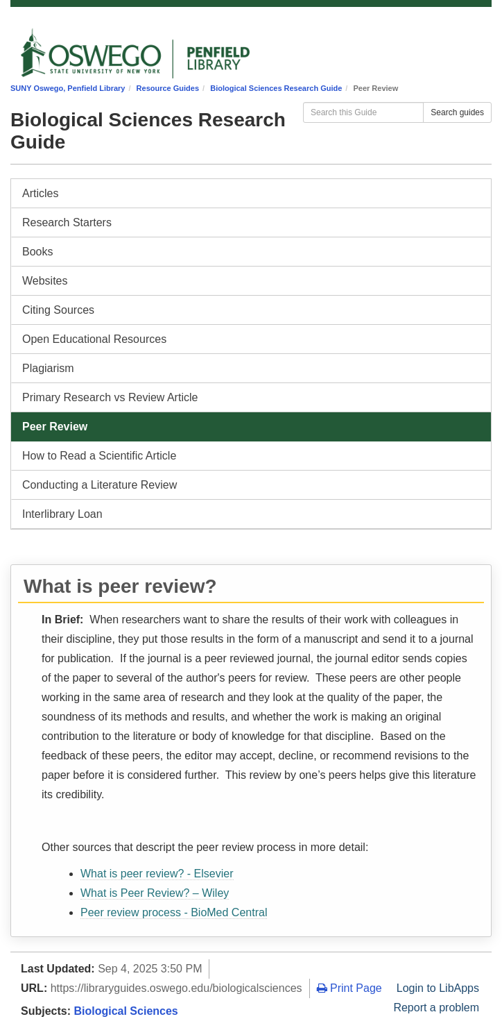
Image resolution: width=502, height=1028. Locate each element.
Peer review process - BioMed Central (173, 912)
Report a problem (436, 1007)
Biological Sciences (125, 1011)
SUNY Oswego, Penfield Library (67, 88)
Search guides (457, 112)
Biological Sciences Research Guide (276, 88)
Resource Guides (168, 88)
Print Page (349, 988)
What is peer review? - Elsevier (157, 873)
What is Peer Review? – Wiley (154, 893)
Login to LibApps (438, 988)
